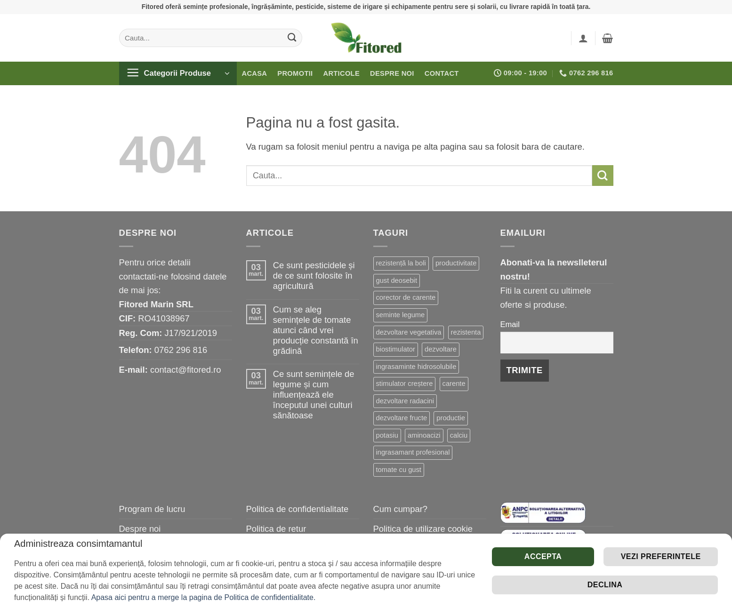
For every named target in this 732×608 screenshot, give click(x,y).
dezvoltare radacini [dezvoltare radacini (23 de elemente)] (405, 401)
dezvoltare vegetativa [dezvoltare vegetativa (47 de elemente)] (409, 332)
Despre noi (392, 73)
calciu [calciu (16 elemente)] (459, 435)
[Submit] (291, 38)
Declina (604, 585)
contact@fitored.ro (185, 370)
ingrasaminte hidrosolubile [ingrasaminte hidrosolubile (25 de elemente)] (416, 366)
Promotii (295, 73)
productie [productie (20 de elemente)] (450, 418)
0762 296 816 (181, 350)
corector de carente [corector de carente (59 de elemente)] (406, 297)
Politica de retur (276, 529)
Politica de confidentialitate (297, 509)
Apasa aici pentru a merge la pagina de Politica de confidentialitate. (203, 597)
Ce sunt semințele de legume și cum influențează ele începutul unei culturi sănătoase (313, 394)
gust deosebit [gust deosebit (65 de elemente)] (396, 280)
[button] (583, 38)
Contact (442, 73)
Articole (341, 73)
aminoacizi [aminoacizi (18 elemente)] (424, 435)
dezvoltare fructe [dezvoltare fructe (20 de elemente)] (401, 418)
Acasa (254, 73)
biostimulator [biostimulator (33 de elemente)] (395, 349)
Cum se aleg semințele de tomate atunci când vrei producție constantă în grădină (315, 330)
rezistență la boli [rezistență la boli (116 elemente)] (401, 263)
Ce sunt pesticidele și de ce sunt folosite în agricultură (314, 275)
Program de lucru (152, 509)
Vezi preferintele (661, 556)
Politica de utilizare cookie (423, 529)
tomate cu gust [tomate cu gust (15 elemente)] (398, 469)
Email (510, 324)
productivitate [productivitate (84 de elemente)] (455, 263)
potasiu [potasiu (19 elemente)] (387, 435)
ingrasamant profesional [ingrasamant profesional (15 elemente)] (413, 452)
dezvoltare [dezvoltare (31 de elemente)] (441, 349)
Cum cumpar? (400, 509)
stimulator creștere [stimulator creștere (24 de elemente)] (404, 383)
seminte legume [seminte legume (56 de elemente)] (400, 315)
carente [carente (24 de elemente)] (454, 383)
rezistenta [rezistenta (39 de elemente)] (466, 332)
